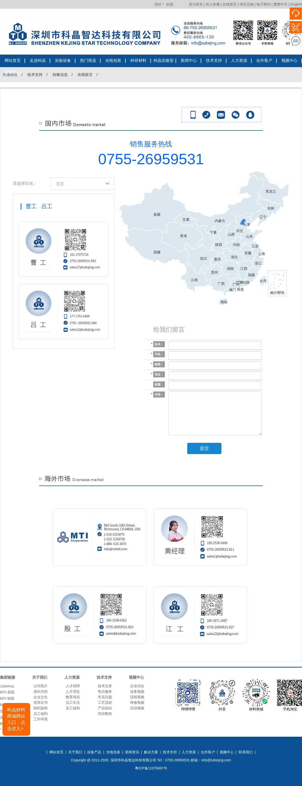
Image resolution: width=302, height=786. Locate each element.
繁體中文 (281, 4)
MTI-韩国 (7, 700)
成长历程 (40, 691)
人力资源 (239, 60)
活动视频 (137, 708)
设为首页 (196, 4)
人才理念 (73, 691)
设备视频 (137, 691)
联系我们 (13, 72)
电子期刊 (263, 4)
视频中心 (289, 60)
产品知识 (105, 708)
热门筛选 (88, 60)
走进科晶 (38, 60)
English (296, 4)
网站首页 (13, 60)
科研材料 (138, 60)
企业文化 (40, 697)
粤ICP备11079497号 (151, 768)
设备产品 (94, 752)
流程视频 (137, 697)
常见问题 (105, 697)
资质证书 (40, 703)
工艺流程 (105, 703)
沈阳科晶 (7, 687)
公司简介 (40, 686)
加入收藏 (213, 4)
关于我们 (75, 752)
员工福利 (40, 714)
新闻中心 (189, 60)
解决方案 (151, 752)
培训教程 (105, 714)
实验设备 (63, 60)
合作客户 (264, 60)
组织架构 (40, 708)
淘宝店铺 (247, 4)
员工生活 (73, 703)
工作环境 (40, 719)
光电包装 (113, 60)
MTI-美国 (7, 693)
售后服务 (105, 691)
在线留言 (229, 4)
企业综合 (137, 686)
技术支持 (214, 60)
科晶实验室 (164, 60)
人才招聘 (73, 686)
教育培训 (73, 697)
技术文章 (105, 686)
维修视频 (137, 703)
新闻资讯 (132, 752)
